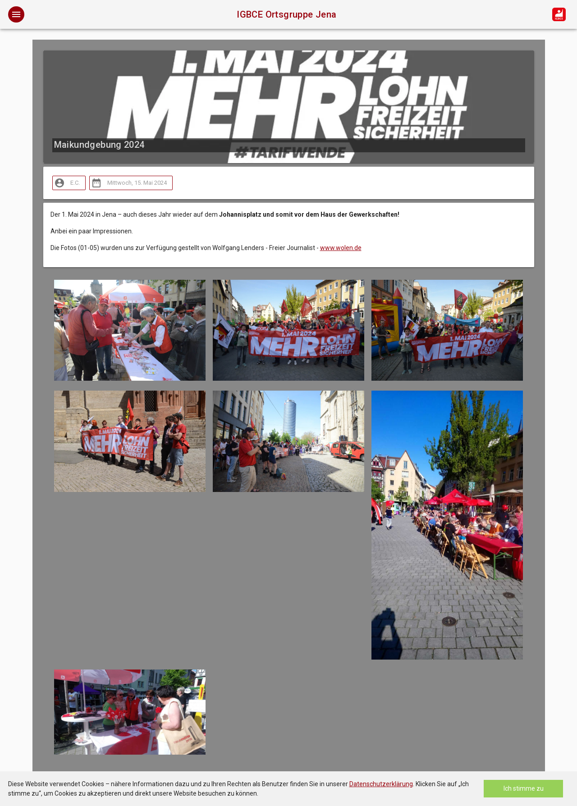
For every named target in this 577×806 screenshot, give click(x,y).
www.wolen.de (341, 247)
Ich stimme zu (524, 788)
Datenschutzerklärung (381, 784)
